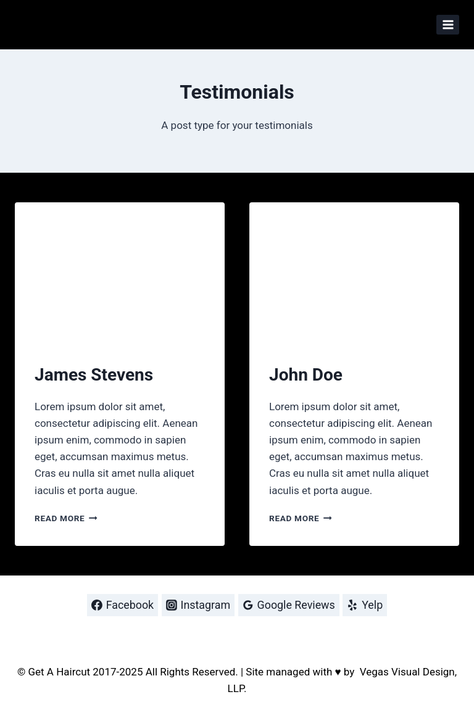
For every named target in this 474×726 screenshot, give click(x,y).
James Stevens (94, 375)
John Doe (306, 375)
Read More (66, 518)
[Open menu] (447, 24)
